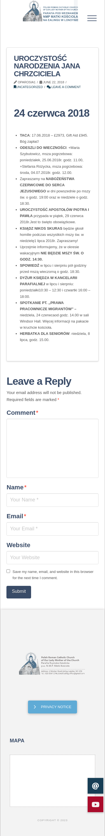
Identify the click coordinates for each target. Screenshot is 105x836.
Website (18, 545)
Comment (22, 412)
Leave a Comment (64, 87)
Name (16, 487)
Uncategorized (28, 87)
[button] (92, 18)
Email (16, 516)
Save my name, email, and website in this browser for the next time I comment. (53, 575)
